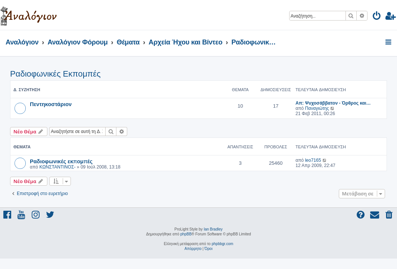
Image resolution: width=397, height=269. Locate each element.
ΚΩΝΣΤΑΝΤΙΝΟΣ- (57, 167)
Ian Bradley (213, 229)
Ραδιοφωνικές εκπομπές (61, 161)
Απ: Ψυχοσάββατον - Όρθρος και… (333, 103)
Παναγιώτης (317, 108)
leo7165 (313, 160)
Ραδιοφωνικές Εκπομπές (55, 73)
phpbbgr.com (222, 244)
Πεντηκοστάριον (51, 104)
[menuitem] (377, 17)
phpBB (185, 234)
